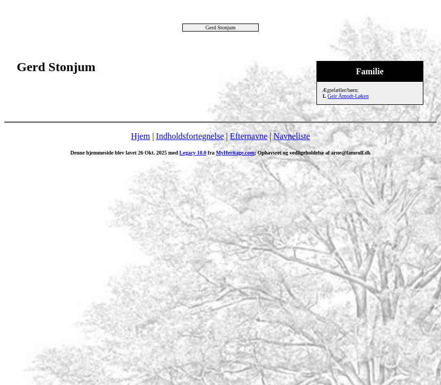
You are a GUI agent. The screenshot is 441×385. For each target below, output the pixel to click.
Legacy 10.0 (193, 153)
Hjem (140, 136)
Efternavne (248, 136)
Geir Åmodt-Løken (348, 96)
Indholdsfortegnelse (190, 136)
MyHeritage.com (235, 153)
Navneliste (292, 136)
